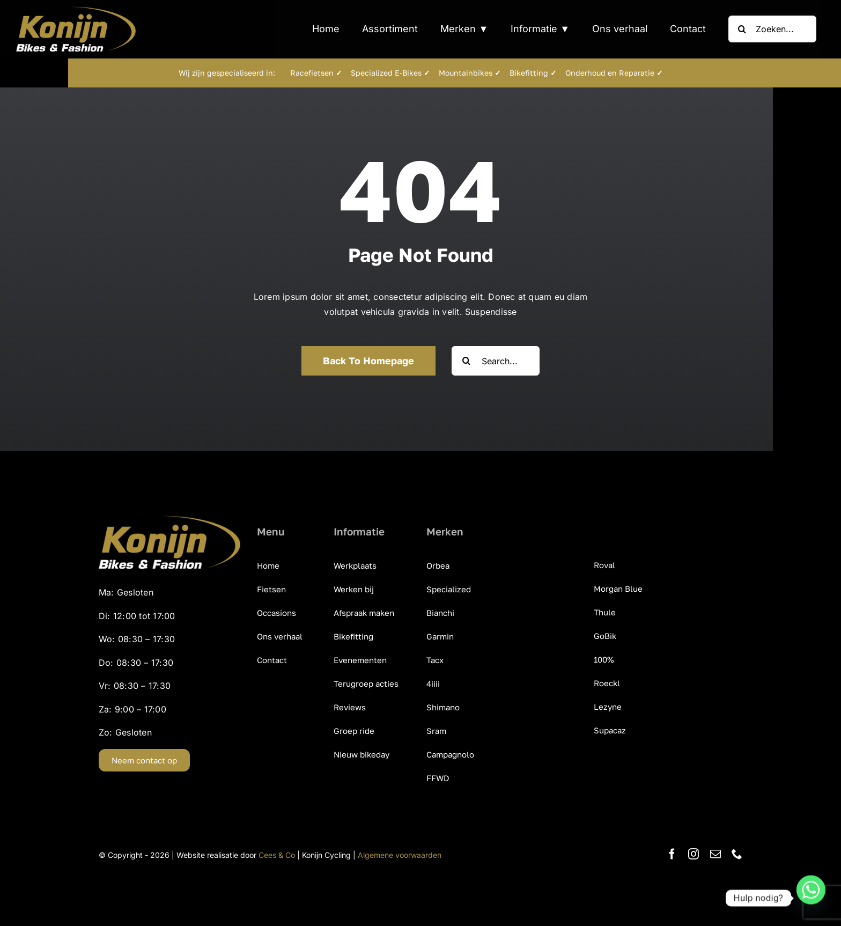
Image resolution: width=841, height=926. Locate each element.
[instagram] (693, 854)
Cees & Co (277, 854)
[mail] (715, 854)
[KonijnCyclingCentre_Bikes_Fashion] (76, 10)
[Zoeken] (741, 29)
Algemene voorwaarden (399, 854)
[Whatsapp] (810, 898)
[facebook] (672, 854)
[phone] (737, 854)
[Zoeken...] (772, 29)
